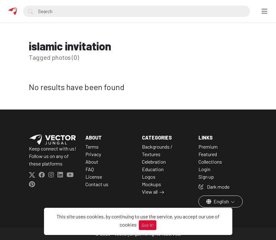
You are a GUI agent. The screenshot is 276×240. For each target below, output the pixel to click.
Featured (207, 154)
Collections (210, 162)
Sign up (206, 177)
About (91, 162)
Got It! (148, 225)
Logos (148, 177)
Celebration (154, 162)
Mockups (151, 184)
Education (153, 169)
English (218, 201)
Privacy (93, 154)
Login (204, 169)
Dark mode (214, 187)
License (93, 177)
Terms (92, 147)
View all (150, 192)
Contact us (96, 184)
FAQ (89, 169)
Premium (208, 147)
